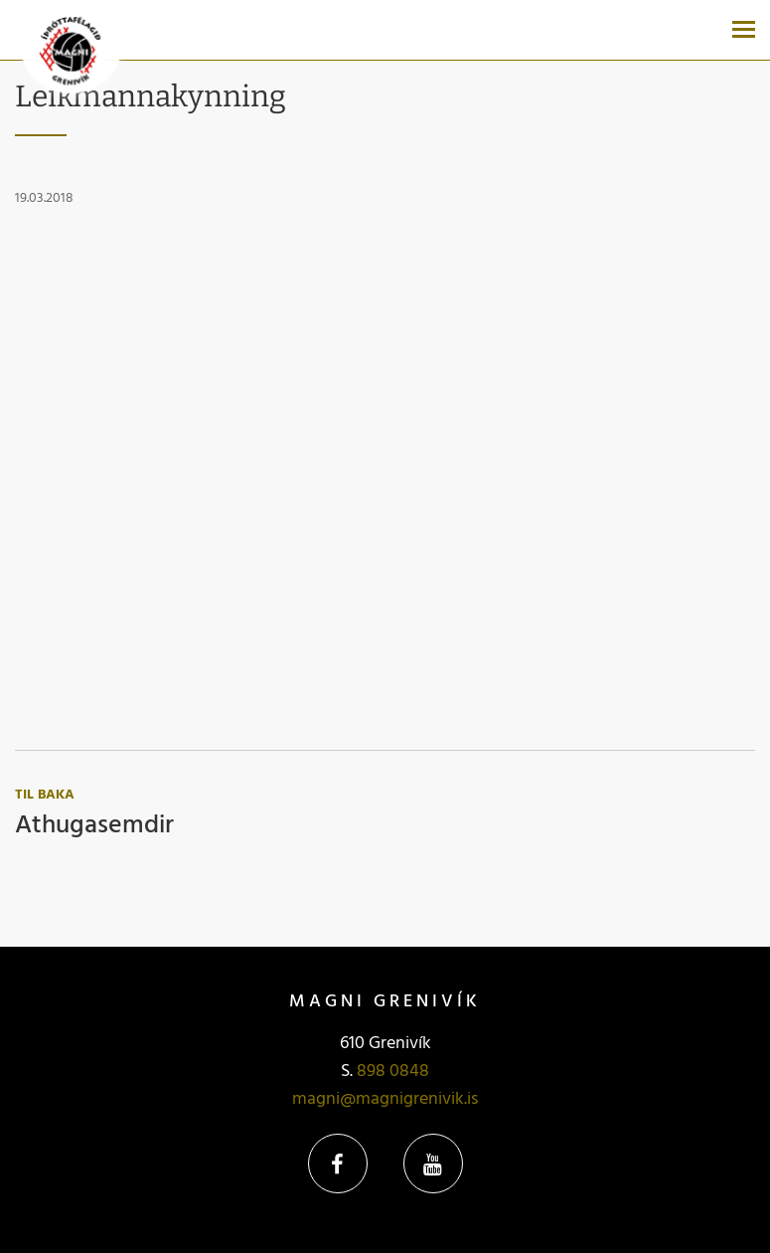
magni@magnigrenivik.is (385, 1099)
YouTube (433, 1163)
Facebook (338, 1163)
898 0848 (393, 1071)
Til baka (45, 795)
